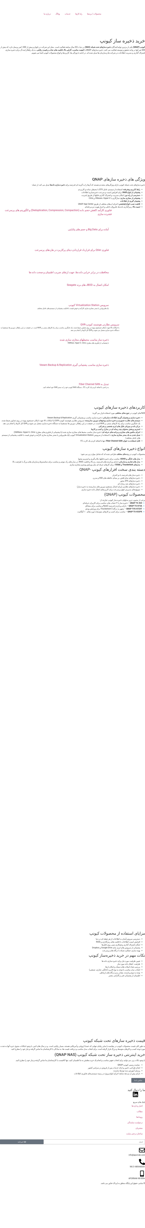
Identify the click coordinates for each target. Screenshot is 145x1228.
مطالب (140, 1111)
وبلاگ (58, 13)
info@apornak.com (137, 1155)
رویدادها (139, 1117)
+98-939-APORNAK (137, 1178)
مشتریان (139, 1128)
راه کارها (78, 13)
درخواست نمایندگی (135, 1122)
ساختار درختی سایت (134, 1134)
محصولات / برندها (94, 13)
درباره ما (47, 13)
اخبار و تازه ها (137, 1106)
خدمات (67, 13)
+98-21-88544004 (137, 1167)
